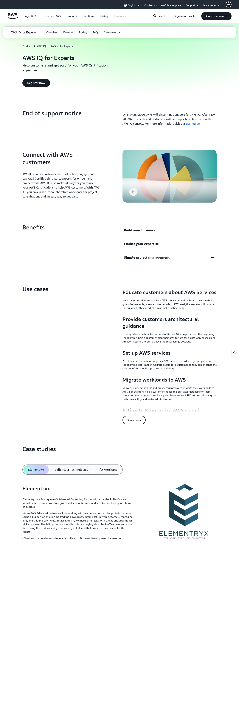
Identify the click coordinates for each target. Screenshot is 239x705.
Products (27, 46)
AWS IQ (41, 46)
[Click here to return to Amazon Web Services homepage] (12, 18)
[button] (53, 16)
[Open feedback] (235, 352)
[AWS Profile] (229, 4)
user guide (193, 123)
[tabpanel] (119, 513)
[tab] (36, 469)
